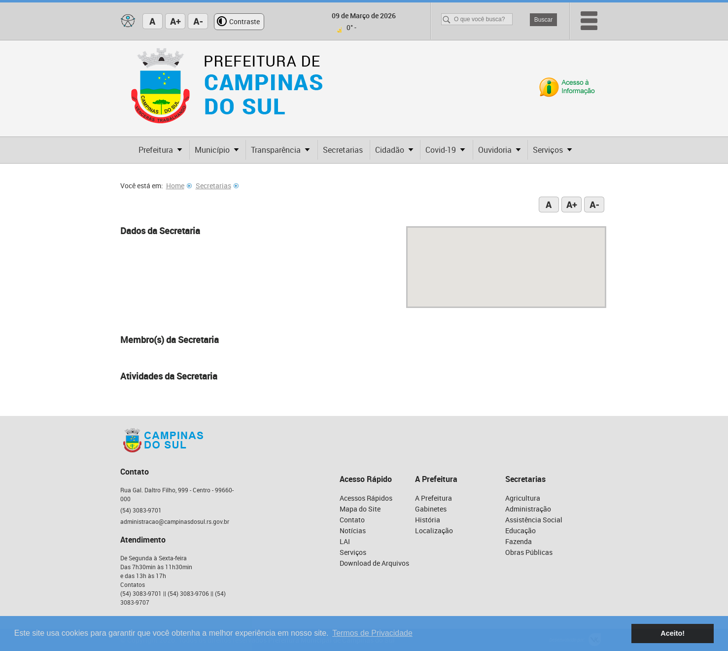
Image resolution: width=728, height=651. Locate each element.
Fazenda (518, 541)
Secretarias (217, 185)
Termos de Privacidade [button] (372, 633)
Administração (528, 509)
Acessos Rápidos (366, 498)
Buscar (543, 19)
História (427, 519)
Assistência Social (533, 519)
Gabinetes (431, 509)
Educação (520, 530)
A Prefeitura (433, 498)
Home (179, 185)
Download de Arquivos (374, 563)
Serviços (353, 552)
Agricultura (522, 498)
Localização (434, 530)
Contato (352, 519)
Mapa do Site (360, 509)
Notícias (353, 530)
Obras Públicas (529, 552)
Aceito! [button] (672, 633)
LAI (345, 541)
